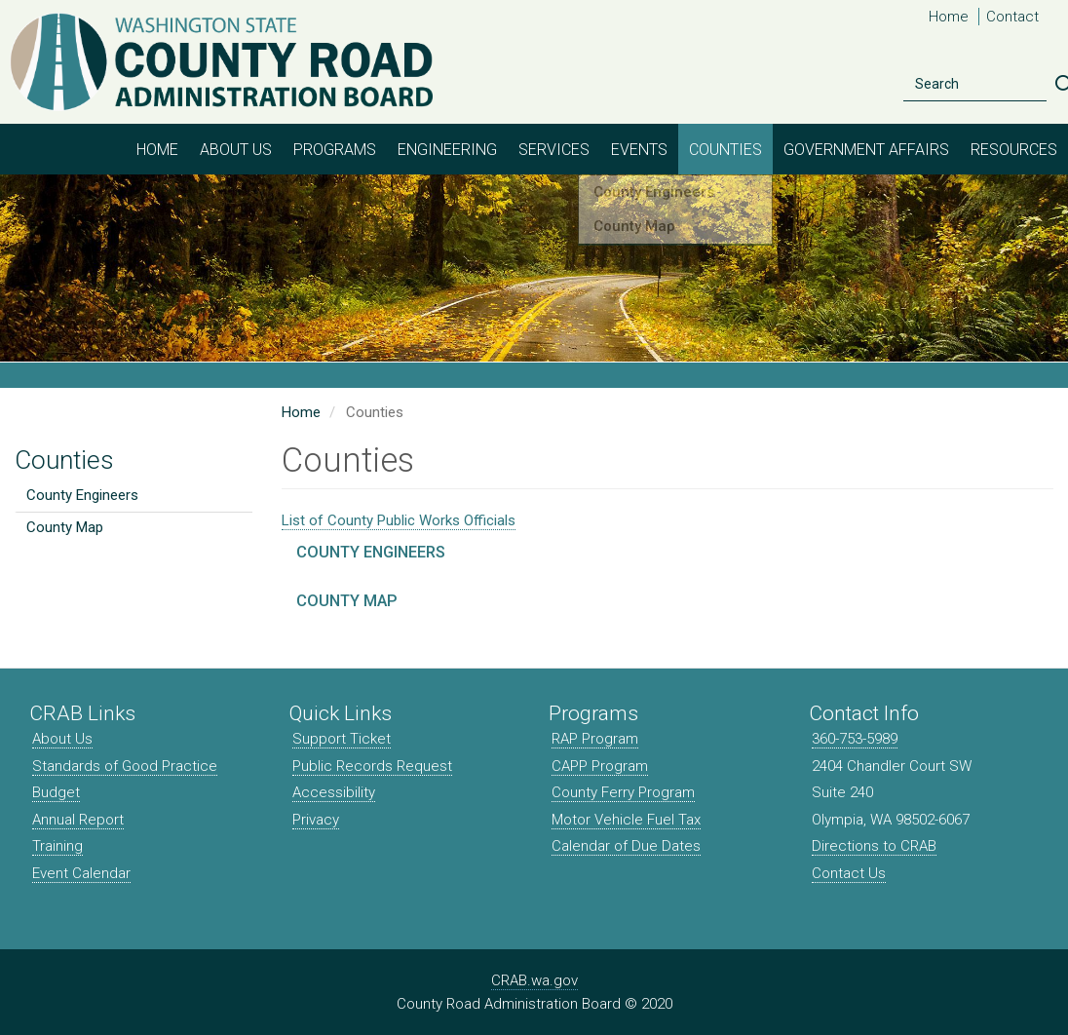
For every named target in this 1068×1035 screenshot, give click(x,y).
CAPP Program (600, 766)
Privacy (315, 819)
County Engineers (82, 495)
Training (57, 846)
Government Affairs (866, 149)
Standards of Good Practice (124, 766)
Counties (725, 149)
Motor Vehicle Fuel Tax (626, 819)
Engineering (447, 149)
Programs (334, 149)
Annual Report (78, 819)
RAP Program (595, 739)
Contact (1012, 16)
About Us (236, 149)
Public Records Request (372, 766)
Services (554, 149)
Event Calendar (81, 873)
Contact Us (849, 873)
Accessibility (333, 792)
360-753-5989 (854, 739)
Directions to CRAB (874, 846)
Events (639, 149)
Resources (1014, 149)
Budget (56, 792)
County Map (64, 527)
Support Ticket (341, 739)
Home (949, 16)
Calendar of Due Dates (626, 846)
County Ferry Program (623, 792)
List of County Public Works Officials (398, 520)
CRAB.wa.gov (534, 980)
